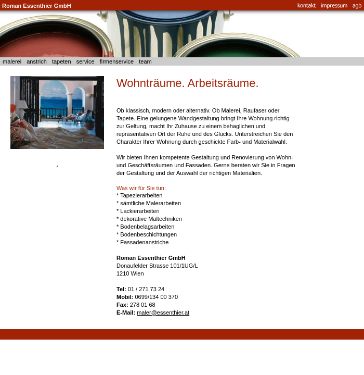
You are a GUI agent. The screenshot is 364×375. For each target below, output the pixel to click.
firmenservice (117, 61)
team (145, 61)
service (85, 61)
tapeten (61, 61)
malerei (12, 61)
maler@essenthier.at (163, 312)
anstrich (36, 61)
